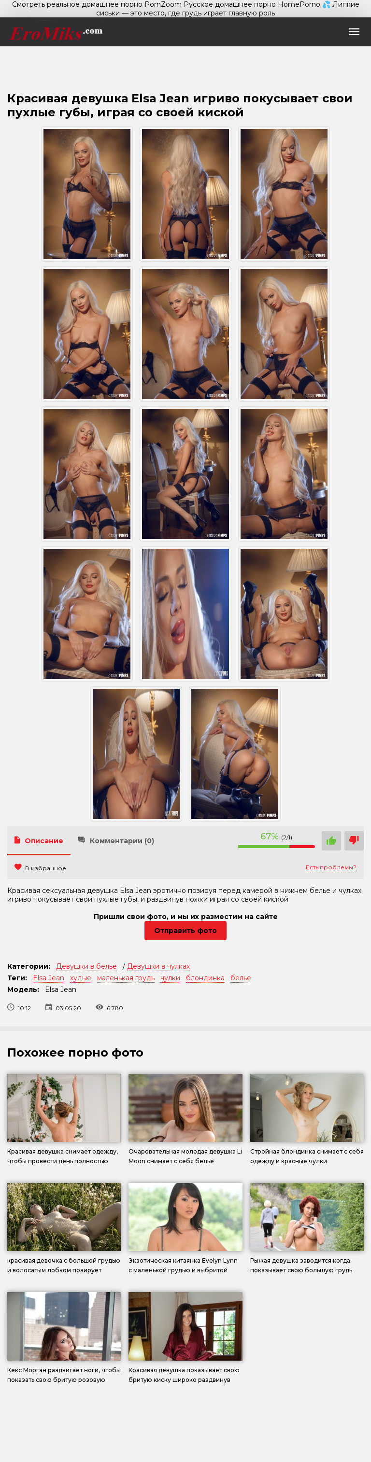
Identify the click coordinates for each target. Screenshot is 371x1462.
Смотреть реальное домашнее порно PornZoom (97, 4)
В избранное (40, 868)
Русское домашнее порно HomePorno (252, 4)
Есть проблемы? (331, 867)
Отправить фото (185, 930)
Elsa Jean (48, 978)
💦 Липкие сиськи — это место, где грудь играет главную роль (227, 8)
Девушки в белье (86, 966)
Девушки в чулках (158, 966)
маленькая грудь (126, 978)
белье (240, 978)
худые (80, 978)
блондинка (205, 978)
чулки (170, 978)
